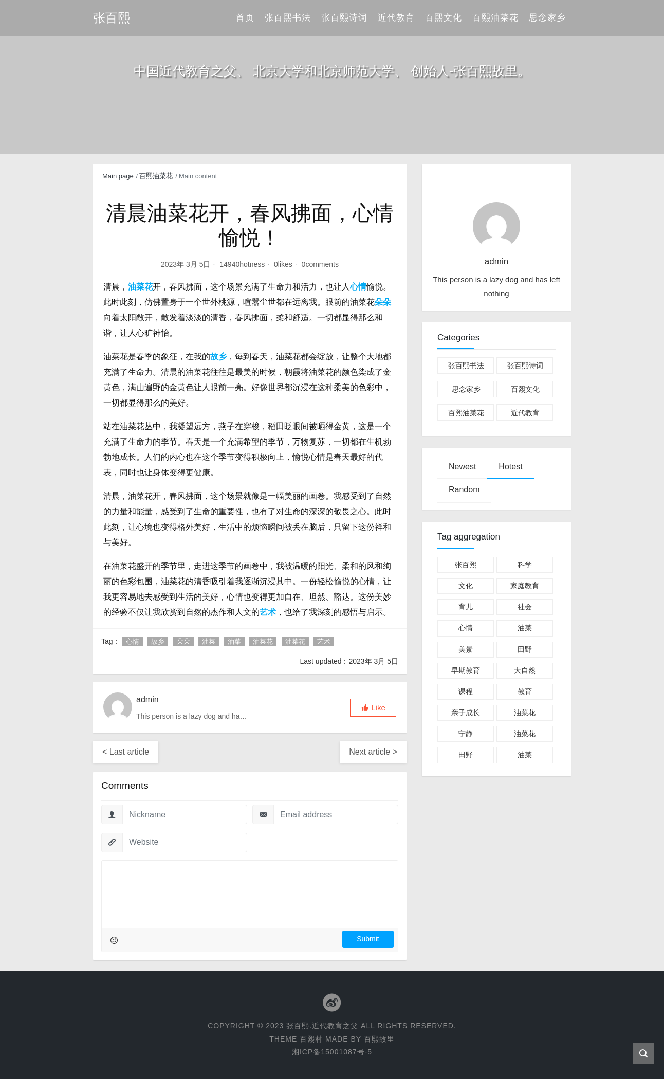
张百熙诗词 (344, 18)
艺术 (323, 641)
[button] (373, 708)
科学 (525, 565)
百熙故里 (379, 1039)
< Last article (125, 751)
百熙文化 (443, 18)
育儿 (465, 607)
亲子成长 (465, 712)
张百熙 (465, 565)
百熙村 (311, 1039)
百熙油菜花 (495, 18)
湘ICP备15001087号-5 (332, 1052)
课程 (465, 691)
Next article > (373, 751)
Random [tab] (464, 489)
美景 (465, 649)
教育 (525, 691)
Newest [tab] (462, 466)
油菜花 (263, 641)
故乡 (157, 641)
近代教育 (396, 18)
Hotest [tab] (510, 466)
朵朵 (183, 641)
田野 (525, 649)
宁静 (465, 733)
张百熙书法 (288, 18)
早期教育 (465, 670)
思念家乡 (547, 18)
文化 (465, 586)
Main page (118, 176)
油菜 (208, 641)
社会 (525, 607)
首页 (245, 18)
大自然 (525, 670)
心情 (132, 641)
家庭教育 (524, 586)
